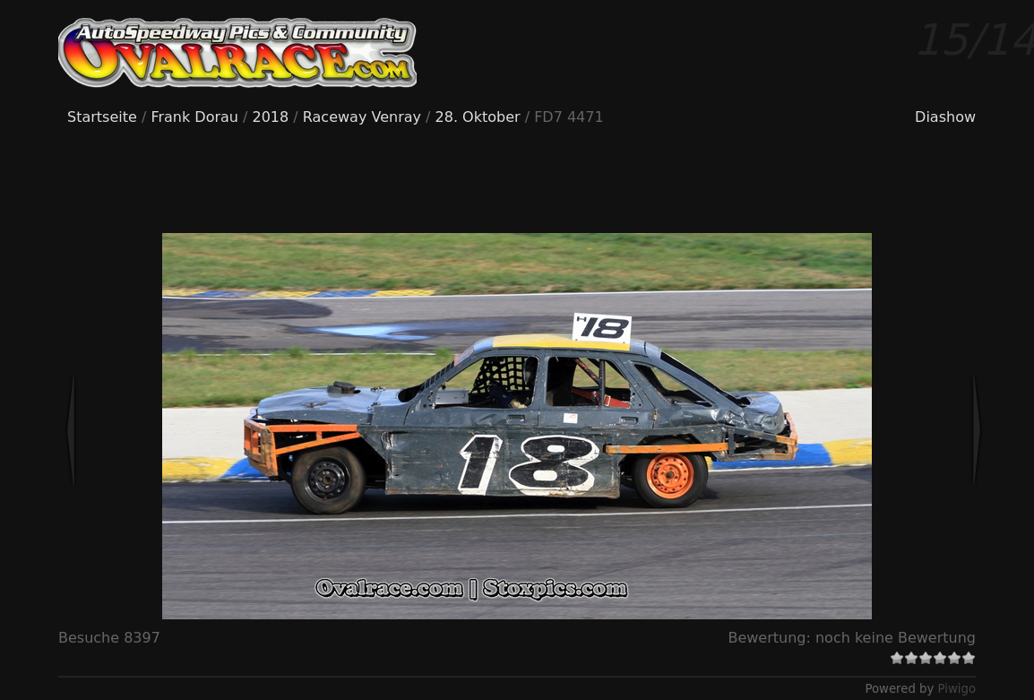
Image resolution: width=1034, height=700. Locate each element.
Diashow (945, 116)
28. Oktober (478, 116)
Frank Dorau (194, 116)
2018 (271, 116)
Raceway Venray (362, 116)
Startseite (102, 116)
